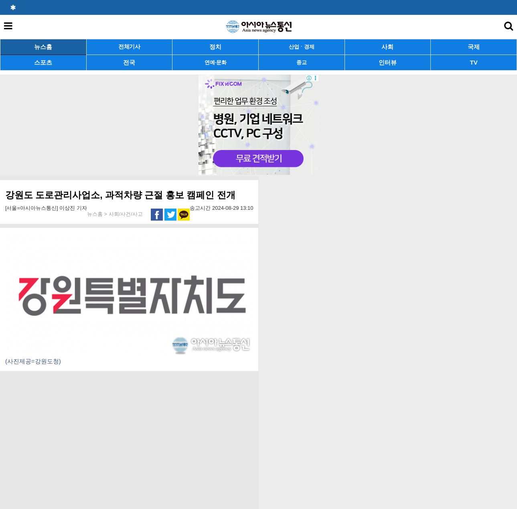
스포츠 (43, 62)
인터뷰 (388, 62)
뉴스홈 (43, 46)
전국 (129, 62)
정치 (215, 46)
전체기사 (129, 47)
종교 (301, 62)
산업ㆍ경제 (301, 47)
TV (474, 62)
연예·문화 (215, 62)
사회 (387, 46)
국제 (474, 46)
